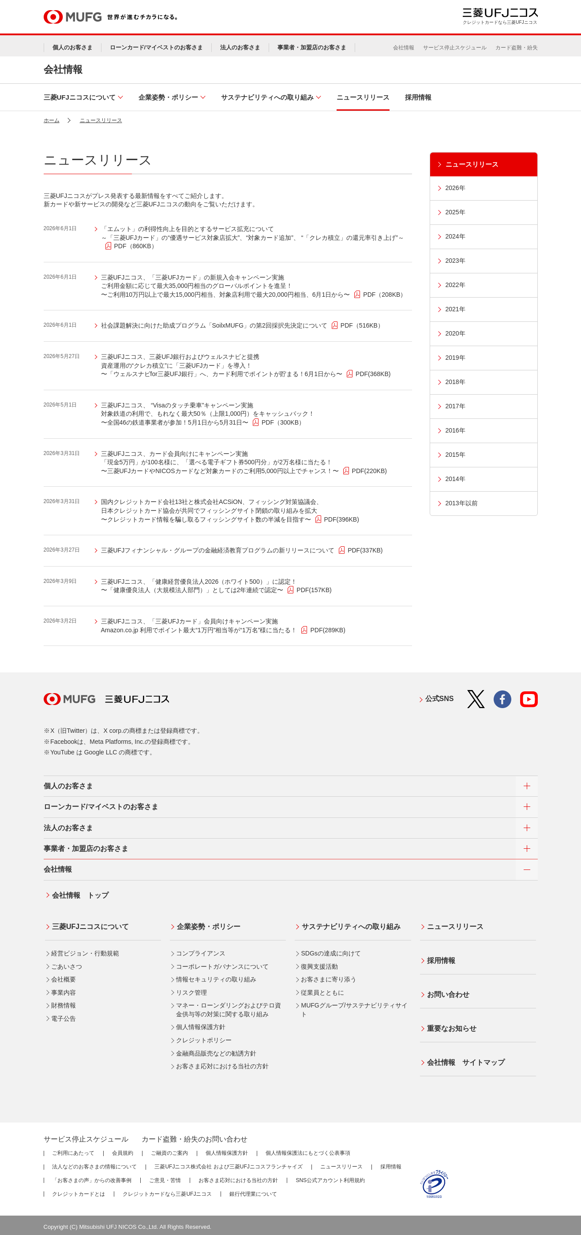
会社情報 (403, 48)
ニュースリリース (101, 120)
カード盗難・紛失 (516, 48)
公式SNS (439, 698)
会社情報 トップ (79, 894)
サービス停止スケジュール (455, 48)
